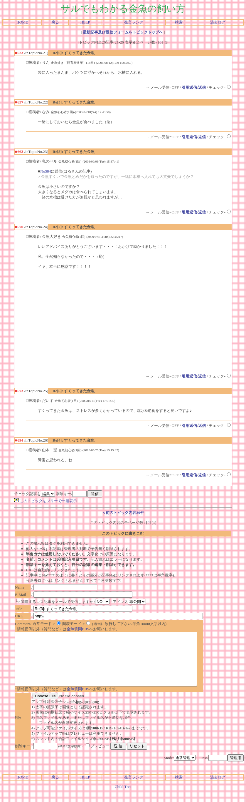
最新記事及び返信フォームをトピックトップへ (123, 32)
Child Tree (123, 797)
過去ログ (217, 22)
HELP (85, 22)
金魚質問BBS (78, 629)
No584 (45, 171)
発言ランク (133, 22)
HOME (22, 22)
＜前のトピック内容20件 (123, 512)
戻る (55, 22)
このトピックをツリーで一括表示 (45, 501)
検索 (179, 22)
